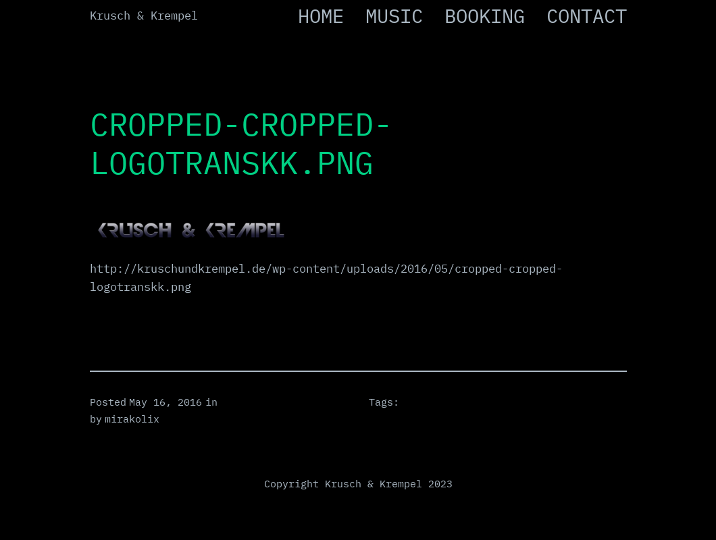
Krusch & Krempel (144, 15)
